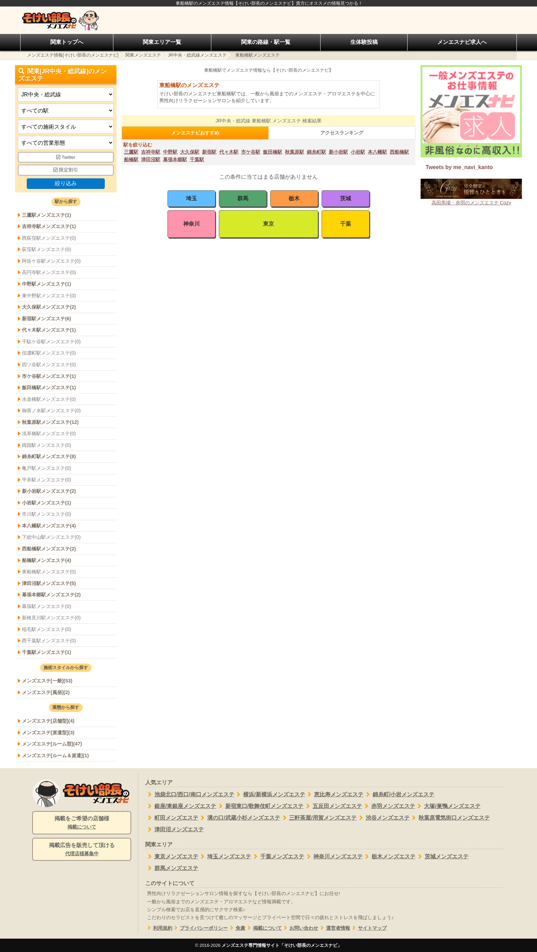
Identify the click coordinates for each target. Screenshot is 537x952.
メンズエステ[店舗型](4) (48, 721)
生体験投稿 (364, 42)
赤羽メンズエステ (388, 806)
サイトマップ (368, 928)
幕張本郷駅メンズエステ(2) (51, 594)
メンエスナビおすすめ (195, 132)
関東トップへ (66, 42)
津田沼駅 (150, 159)
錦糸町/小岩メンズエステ (398, 795)
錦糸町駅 (316, 152)
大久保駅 (189, 152)
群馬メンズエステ (171, 868)
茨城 (345, 198)
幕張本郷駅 (175, 159)
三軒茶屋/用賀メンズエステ (318, 818)
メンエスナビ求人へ (462, 42)
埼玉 (191, 198)
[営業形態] (66, 143)
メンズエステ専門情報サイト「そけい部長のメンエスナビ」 (282, 945)
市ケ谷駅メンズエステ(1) (49, 376)
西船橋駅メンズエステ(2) (49, 548)
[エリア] (66, 111)
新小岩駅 (338, 152)
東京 (268, 224)
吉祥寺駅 (150, 152)
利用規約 (158, 928)
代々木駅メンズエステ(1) (49, 330)
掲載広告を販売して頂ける (81, 849)
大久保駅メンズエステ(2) (49, 307)
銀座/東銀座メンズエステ (180, 806)
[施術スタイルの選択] (66, 127)
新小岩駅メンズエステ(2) (49, 491)
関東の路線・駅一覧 (265, 42)
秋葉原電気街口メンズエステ (450, 818)
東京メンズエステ (171, 857)
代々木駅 (228, 152)
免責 (236, 928)
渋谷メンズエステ (383, 818)
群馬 (242, 198)
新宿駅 (209, 152)
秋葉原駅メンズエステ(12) (50, 422)
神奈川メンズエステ (333, 857)
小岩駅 (358, 152)
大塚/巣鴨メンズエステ (447, 806)
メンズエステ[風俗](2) (46, 692)
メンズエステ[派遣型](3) (48, 732)
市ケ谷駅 (250, 152)
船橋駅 (131, 159)
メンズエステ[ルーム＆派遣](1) (55, 755)
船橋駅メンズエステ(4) (46, 560)
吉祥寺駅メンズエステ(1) (49, 226)
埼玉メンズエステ (224, 857)
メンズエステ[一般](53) (47, 680)
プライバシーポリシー (200, 928)
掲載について (263, 928)
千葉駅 (197, 159)
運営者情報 (334, 928)
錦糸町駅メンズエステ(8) (49, 456)
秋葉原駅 (294, 152)
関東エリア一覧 (162, 42)
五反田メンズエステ (332, 806)
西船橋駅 (399, 152)
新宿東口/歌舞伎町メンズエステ (259, 806)
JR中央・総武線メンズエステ (197, 55)
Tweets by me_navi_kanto (459, 167)
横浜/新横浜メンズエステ (269, 795)
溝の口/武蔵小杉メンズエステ (239, 818)
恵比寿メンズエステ (334, 795)
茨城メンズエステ (442, 857)
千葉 (345, 224)
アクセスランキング (341, 132)
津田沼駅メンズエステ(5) (49, 583)
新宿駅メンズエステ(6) (46, 318)
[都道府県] (66, 94)
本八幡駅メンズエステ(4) (49, 525)
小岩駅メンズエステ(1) (46, 502)
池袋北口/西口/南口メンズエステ (189, 795)
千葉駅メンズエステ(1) (46, 652)
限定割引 (65, 169)
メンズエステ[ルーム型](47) (52, 744)
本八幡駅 (377, 152)
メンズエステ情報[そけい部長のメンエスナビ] (72, 55)
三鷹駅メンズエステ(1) (46, 215)
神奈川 (191, 224)
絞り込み (66, 183)
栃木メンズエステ (389, 857)
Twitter (65, 157)
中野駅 (170, 152)
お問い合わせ (300, 928)
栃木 (294, 198)
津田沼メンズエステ (174, 829)
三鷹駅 (131, 152)
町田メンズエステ (171, 818)
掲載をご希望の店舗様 (81, 823)
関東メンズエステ (143, 55)
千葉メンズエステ (277, 857)
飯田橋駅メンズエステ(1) (49, 387)
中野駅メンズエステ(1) (46, 284)
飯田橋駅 (272, 152)
